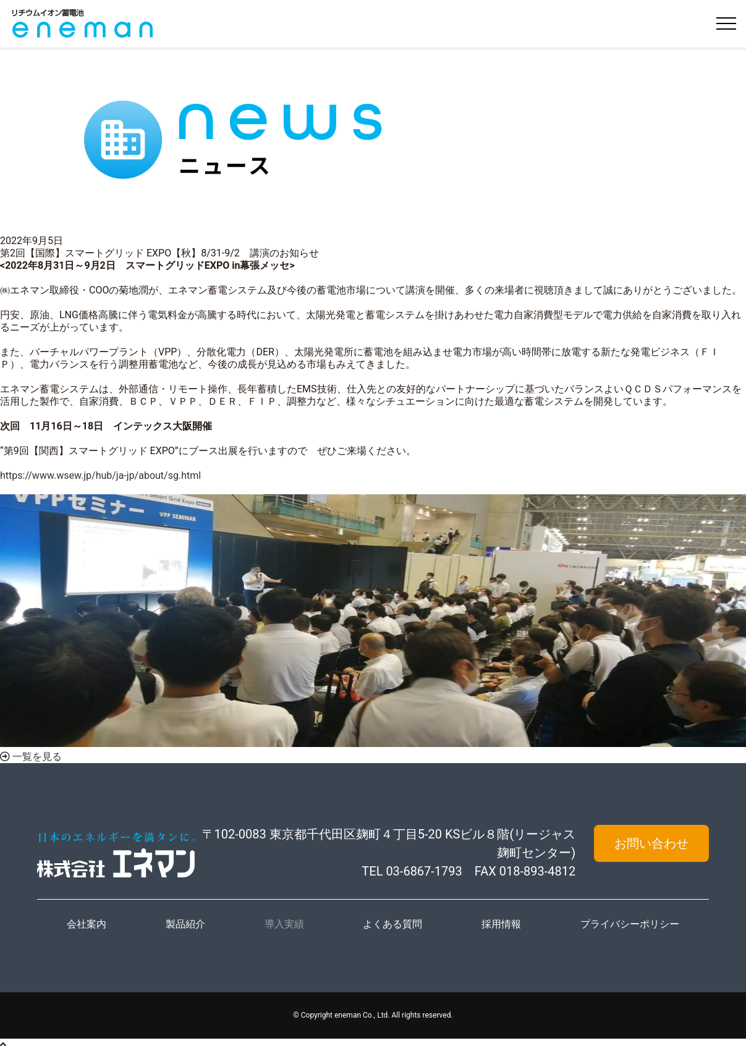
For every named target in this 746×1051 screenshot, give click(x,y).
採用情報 (501, 924)
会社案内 (86, 924)
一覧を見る (31, 756)
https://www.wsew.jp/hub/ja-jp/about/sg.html (100, 475)
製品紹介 (185, 924)
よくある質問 (392, 924)
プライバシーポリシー (629, 924)
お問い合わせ (651, 843)
